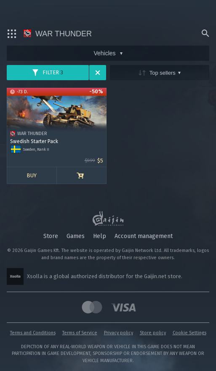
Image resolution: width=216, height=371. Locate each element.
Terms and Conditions (33, 333)
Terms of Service (79, 333)
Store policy (153, 333)
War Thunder (58, 34)
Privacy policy (118, 333)
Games (76, 236)
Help (99, 236)
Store (50, 236)
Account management (144, 236)
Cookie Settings (189, 333)
